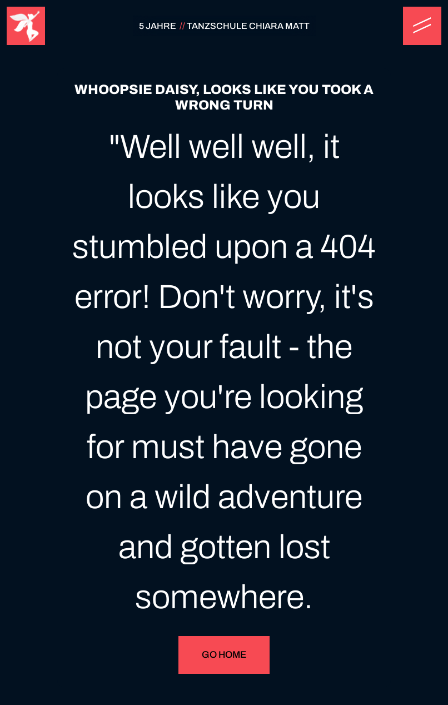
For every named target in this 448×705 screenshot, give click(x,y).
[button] (422, 26)
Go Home (224, 654)
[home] (26, 26)
